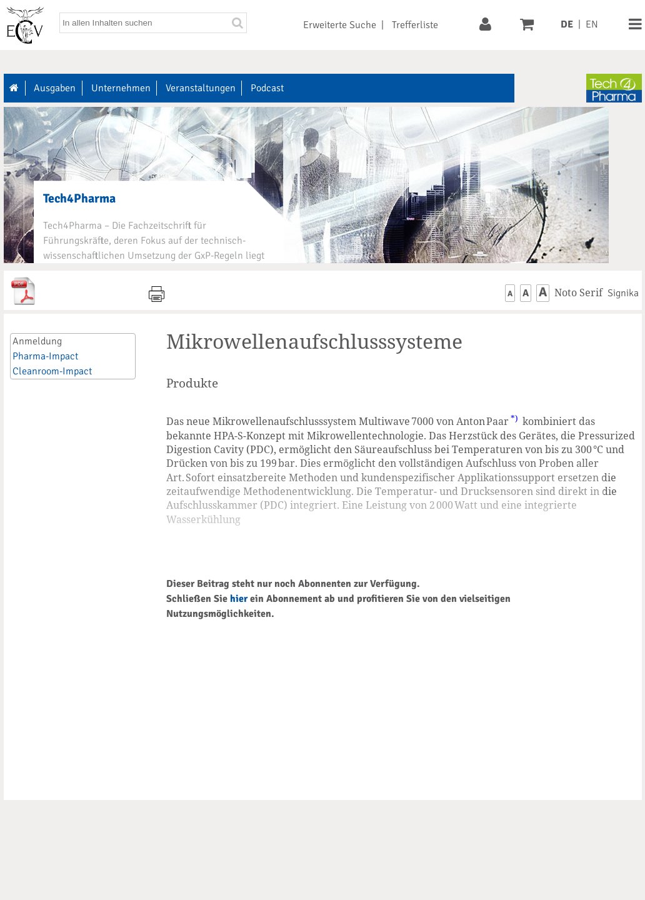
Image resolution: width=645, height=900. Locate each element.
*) (514, 418)
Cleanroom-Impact (52, 371)
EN (592, 24)
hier (239, 598)
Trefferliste (415, 25)
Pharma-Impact (45, 356)
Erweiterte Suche (339, 25)
